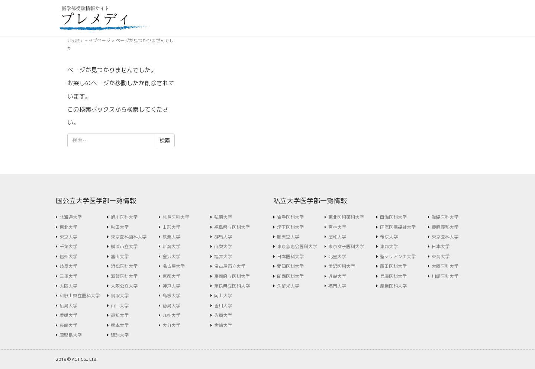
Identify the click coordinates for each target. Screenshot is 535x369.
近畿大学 (337, 276)
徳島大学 (171, 305)
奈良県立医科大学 (232, 286)
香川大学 (223, 305)
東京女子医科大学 (346, 246)
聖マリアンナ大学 (398, 256)
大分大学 (171, 325)
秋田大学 (120, 227)
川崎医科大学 (445, 276)
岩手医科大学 (290, 217)
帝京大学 (389, 237)
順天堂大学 (288, 237)
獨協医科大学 (445, 217)
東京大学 (68, 237)
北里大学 (337, 256)
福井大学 (223, 256)
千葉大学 (68, 246)
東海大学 (440, 256)
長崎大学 (68, 325)
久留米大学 (288, 286)
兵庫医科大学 (393, 276)
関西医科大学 (290, 276)
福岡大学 (337, 286)
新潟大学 (171, 246)
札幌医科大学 (175, 217)
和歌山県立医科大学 (79, 295)
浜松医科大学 (124, 266)
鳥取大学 (120, 295)
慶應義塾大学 (445, 227)
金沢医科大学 (341, 266)
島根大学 (171, 295)
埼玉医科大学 (290, 227)
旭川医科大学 (124, 217)
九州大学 (171, 315)
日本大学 (440, 246)
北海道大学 (70, 217)
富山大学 (120, 256)
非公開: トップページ (88, 40)
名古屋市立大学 (229, 266)
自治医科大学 (393, 217)
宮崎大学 (223, 325)
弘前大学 (223, 217)
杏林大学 (337, 227)
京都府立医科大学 (232, 276)
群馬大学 (223, 237)
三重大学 (68, 276)
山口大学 (120, 305)
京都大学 (171, 276)
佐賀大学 (223, 315)
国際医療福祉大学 (398, 227)
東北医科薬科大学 (346, 217)
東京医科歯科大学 (128, 237)
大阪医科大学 (445, 266)
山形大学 (171, 227)
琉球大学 (120, 335)
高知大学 (120, 315)
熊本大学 (120, 325)
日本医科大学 (290, 256)
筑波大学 (171, 237)
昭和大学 (337, 237)
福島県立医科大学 (232, 227)
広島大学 (68, 305)
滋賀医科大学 (124, 276)
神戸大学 (171, 286)
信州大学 (68, 256)
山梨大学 (223, 246)
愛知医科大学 (290, 266)
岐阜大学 (68, 266)
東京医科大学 (445, 237)
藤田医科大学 (393, 266)
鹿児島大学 (70, 335)
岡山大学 (223, 295)
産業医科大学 (393, 286)
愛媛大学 (68, 315)
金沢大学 (171, 256)
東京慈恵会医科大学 (297, 246)
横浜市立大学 (124, 246)
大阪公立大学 (124, 286)
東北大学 (68, 227)
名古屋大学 (173, 266)
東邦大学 (389, 246)
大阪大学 (68, 286)
